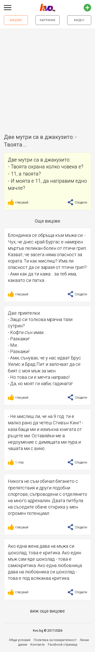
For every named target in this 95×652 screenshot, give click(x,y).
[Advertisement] (47, 79)
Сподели (77, 202)
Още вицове (47, 221)
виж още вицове (47, 611)
